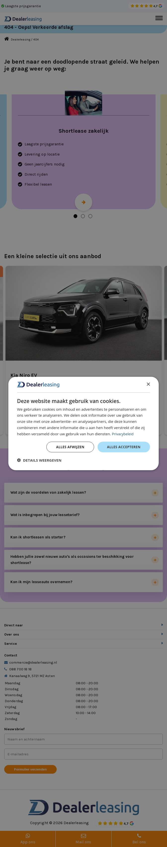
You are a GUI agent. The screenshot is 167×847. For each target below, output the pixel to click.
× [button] (148, 384)
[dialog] (83, 423)
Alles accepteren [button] (123, 446)
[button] (39, 460)
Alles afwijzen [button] (68, 446)
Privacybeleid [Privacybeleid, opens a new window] (123, 433)
